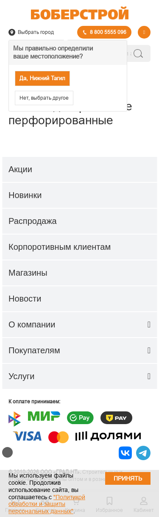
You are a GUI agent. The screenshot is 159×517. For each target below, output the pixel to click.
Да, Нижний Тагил (42, 78)
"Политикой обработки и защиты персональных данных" (46, 504)
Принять (128, 478)
